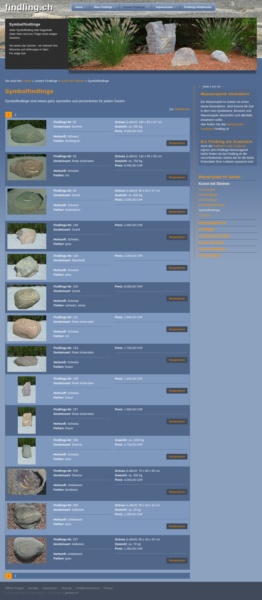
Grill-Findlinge (208, 200)
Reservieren (177, 143)
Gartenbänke (210, 256)
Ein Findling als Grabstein (227, 141)
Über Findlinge (104, 7)
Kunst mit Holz (211, 242)
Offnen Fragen (14, 588)
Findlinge (207, 229)
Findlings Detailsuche (197, 7)
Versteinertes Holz (214, 236)
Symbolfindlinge (209, 210)
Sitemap (66, 588)
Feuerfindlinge (208, 194)
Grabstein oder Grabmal (229, 146)
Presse (108, 588)
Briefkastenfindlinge (212, 205)
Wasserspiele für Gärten (219, 177)
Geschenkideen (212, 249)
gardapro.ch (71, 592)
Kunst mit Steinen (72, 81)
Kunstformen (207, 189)
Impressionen (166, 7)
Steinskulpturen (212, 223)
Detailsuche (182, 109)
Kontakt (33, 588)
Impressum (49, 588)
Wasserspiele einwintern (225, 94)
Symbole (204, 215)
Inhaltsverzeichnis (87, 588)
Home (81, 7)
